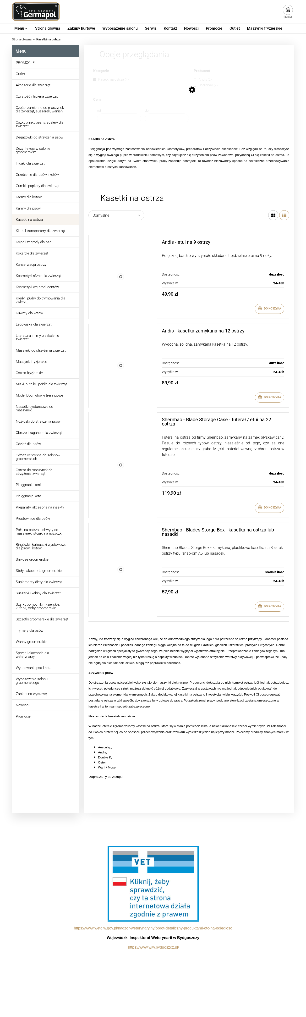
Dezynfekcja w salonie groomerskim (33, 150)
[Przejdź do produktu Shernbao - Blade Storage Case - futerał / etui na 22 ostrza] (120, 465)
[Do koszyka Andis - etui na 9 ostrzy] (269, 309)
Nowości (22, 705)
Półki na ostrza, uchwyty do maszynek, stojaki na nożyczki (39, 532)
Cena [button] (97, 100)
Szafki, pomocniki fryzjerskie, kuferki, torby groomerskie (38, 606)
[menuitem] (21, 28)
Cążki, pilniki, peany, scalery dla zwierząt (39, 124)
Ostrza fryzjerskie (29, 373)
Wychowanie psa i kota (33, 668)
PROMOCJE (25, 63)
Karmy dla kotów (29, 197)
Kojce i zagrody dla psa (33, 242)
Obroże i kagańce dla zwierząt (39, 433)
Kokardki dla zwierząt (32, 253)
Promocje (23, 716)
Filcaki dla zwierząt (30, 163)
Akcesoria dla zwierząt (33, 85)
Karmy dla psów (28, 208)
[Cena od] (119, 118)
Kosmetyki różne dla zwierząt (38, 276)
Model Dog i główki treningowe (39, 395)
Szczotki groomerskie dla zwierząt (42, 619)
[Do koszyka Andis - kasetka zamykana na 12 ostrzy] (269, 397)
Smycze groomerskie (32, 559)
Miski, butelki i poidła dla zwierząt (41, 384)
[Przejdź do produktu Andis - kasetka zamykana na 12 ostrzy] (120, 366)
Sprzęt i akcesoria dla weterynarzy (32, 655)
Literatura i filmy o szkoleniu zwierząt (37, 337)
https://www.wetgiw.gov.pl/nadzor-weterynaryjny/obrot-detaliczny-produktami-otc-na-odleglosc (153, 928)
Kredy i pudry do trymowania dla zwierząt (40, 300)
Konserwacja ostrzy (31, 264)
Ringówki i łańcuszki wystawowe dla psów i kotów (41, 546)
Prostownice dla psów (33, 518)
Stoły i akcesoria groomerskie (39, 571)
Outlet (20, 74)
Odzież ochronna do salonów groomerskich (38, 457)
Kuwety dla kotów (29, 313)
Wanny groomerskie (31, 642)
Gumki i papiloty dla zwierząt (38, 186)
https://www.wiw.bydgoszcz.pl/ (153, 947)
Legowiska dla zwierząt (34, 324)
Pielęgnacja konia (29, 485)
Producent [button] (202, 71)
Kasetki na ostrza (29, 219)
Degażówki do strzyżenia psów (39, 137)
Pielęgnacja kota (28, 496)
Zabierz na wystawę (31, 694)
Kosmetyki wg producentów (37, 287)
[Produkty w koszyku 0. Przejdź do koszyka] (287, 12)
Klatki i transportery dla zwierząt (40, 231)
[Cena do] (167, 118)
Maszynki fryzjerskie (31, 361)
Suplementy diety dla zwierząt (39, 582)
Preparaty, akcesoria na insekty (40, 507)
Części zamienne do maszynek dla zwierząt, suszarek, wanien (40, 109)
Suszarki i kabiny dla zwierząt (38, 593)
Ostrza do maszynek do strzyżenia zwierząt (34, 472)
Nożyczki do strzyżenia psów (38, 421)
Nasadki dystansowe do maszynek (34, 408)
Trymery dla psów (29, 630)
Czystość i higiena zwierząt (37, 96)
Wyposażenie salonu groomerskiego (32, 681)
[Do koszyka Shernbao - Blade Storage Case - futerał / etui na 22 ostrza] (269, 508)
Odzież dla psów (28, 444)
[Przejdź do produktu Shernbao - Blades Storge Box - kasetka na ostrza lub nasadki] (120, 570)
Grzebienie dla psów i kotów (37, 174)
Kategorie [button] (101, 71)
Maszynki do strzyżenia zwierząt (41, 350)
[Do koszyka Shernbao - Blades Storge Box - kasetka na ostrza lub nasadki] (269, 607)
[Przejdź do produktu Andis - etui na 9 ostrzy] (120, 277)
